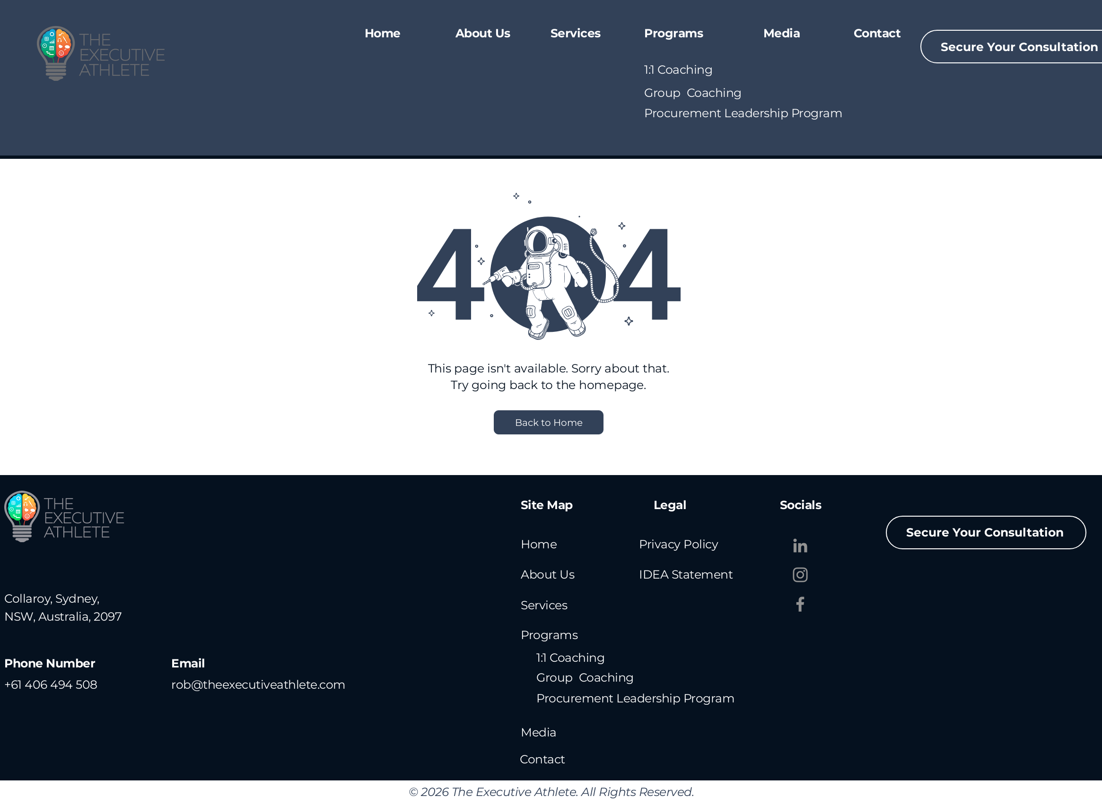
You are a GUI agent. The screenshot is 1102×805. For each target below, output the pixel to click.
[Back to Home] (548, 422)
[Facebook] (800, 604)
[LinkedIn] (800, 545)
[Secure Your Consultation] (986, 532)
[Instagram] (800, 575)
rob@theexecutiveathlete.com (258, 684)
